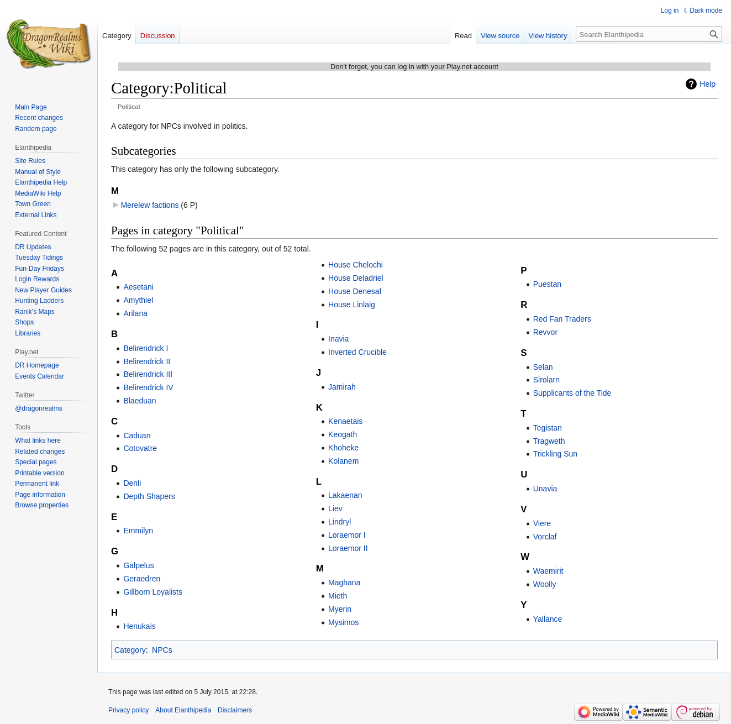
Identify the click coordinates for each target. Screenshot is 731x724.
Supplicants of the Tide (572, 393)
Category (130, 650)
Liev (335, 508)
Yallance (547, 619)
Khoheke (343, 447)
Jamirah (342, 386)
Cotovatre (140, 448)
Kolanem (343, 461)
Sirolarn (546, 379)
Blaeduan (139, 400)
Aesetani (138, 286)
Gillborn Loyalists (152, 591)
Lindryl (339, 521)
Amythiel (138, 300)
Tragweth (549, 441)
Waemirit (548, 570)
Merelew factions (149, 205)
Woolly (544, 584)
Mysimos (343, 622)
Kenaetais (345, 421)
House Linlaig (351, 304)
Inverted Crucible (357, 352)
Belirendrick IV (148, 387)
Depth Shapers (149, 496)
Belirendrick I (145, 348)
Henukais (139, 626)
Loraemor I (347, 535)
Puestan (547, 284)
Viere (542, 523)
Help (708, 84)
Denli (132, 483)
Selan (543, 367)
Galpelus (138, 565)
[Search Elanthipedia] (649, 34)
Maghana (344, 582)
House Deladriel (355, 278)
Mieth (337, 595)
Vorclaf (545, 536)
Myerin (339, 609)
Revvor (545, 332)
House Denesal (354, 291)
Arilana (135, 313)
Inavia (338, 338)
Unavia (545, 488)
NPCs (162, 650)
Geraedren (141, 578)
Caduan (136, 435)
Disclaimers (235, 710)
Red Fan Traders (562, 318)
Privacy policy (128, 710)
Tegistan (547, 427)
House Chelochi (355, 264)
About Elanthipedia (183, 710)
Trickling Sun (555, 453)
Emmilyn (138, 530)
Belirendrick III (147, 374)
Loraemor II (348, 548)
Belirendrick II (146, 361)
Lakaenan (345, 495)
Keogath (342, 434)
